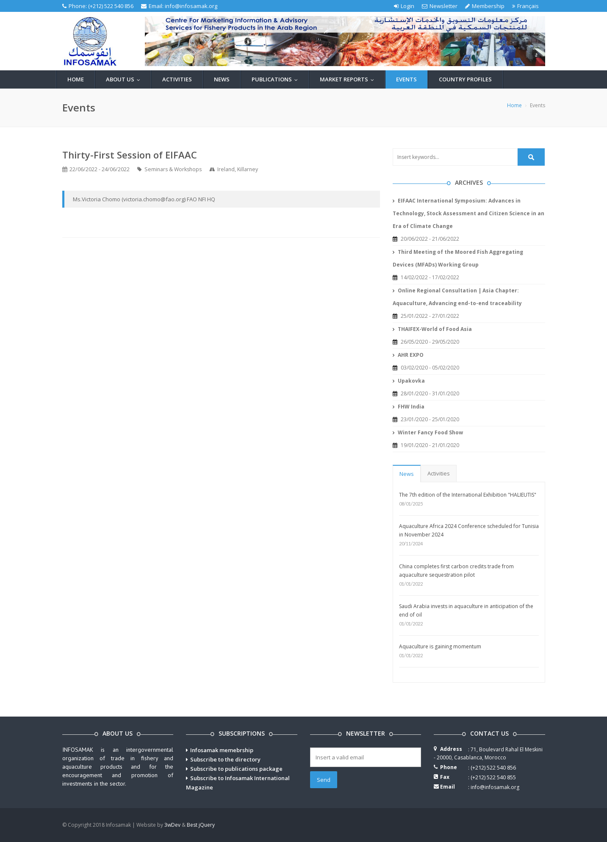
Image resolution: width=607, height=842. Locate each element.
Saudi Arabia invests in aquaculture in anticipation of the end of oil (466, 610)
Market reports (349, 79)
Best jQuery (201, 824)
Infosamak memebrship (221, 750)
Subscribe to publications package (236, 769)
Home (75, 79)
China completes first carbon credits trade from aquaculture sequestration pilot (456, 570)
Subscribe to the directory (225, 759)
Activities (177, 79)
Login (404, 6)
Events (406, 79)
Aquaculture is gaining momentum (440, 646)
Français (525, 6)
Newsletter (439, 6)
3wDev (172, 824)
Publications (277, 79)
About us (125, 79)
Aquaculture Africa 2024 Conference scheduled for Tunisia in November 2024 (469, 530)
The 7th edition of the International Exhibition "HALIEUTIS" (467, 494)
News (222, 79)
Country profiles (465, 79)
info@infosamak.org (191, 6)
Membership (484, 6)
